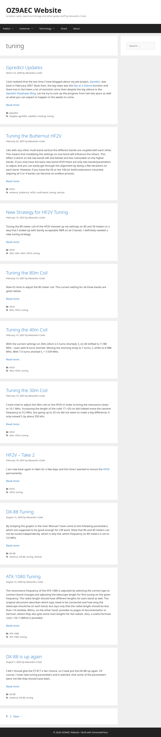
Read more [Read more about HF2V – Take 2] (12, 481)
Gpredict (95, 81)
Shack (64, 28)
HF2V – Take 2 (20, 455)
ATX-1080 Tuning (23, 576)
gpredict (23, 116)
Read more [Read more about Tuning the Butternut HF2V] (12, 181)
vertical (60, 192)
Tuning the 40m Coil (26, 330)
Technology (48, 28)
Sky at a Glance (83, 85)
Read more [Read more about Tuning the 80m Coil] (12, 298)
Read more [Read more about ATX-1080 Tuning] (12, 625)
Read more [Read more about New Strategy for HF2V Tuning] (12, 242)
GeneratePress (100, 732)
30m (11, 253)
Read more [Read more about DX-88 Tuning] (12, 545)
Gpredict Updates (24, 67)
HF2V (12, 189)
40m (17, 253)
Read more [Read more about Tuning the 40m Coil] (12, 359)
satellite (32, 116)
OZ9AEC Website (33, 10)
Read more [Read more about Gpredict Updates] (12, 105)
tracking (41, 116)
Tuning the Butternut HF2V (33, 136)
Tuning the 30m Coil (26, 390)
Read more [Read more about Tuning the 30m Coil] (12, 424)
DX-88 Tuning (20, 512)
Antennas (28, 28)
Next (17, 716)
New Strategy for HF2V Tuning (37, 212)
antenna (13, 192)
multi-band (42, 192)
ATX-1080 (14, 633)
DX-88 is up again (24, 656)
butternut (24, 192)
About (76, 28)
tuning (50, 116)
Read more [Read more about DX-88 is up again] (12, 686)
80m (23, 253)
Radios (10, 28)
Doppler (13, 116)
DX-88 (12, 553)
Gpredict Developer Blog (21, 93)
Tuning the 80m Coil (26, 273)
